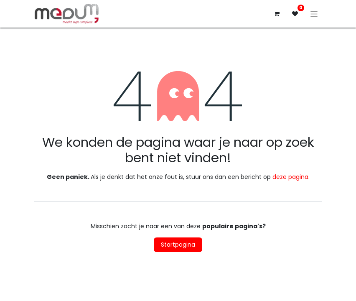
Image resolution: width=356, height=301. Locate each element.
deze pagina (290, 177)
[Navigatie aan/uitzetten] (314, 13)
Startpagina (178, 244)
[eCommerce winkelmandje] (276, 13)
